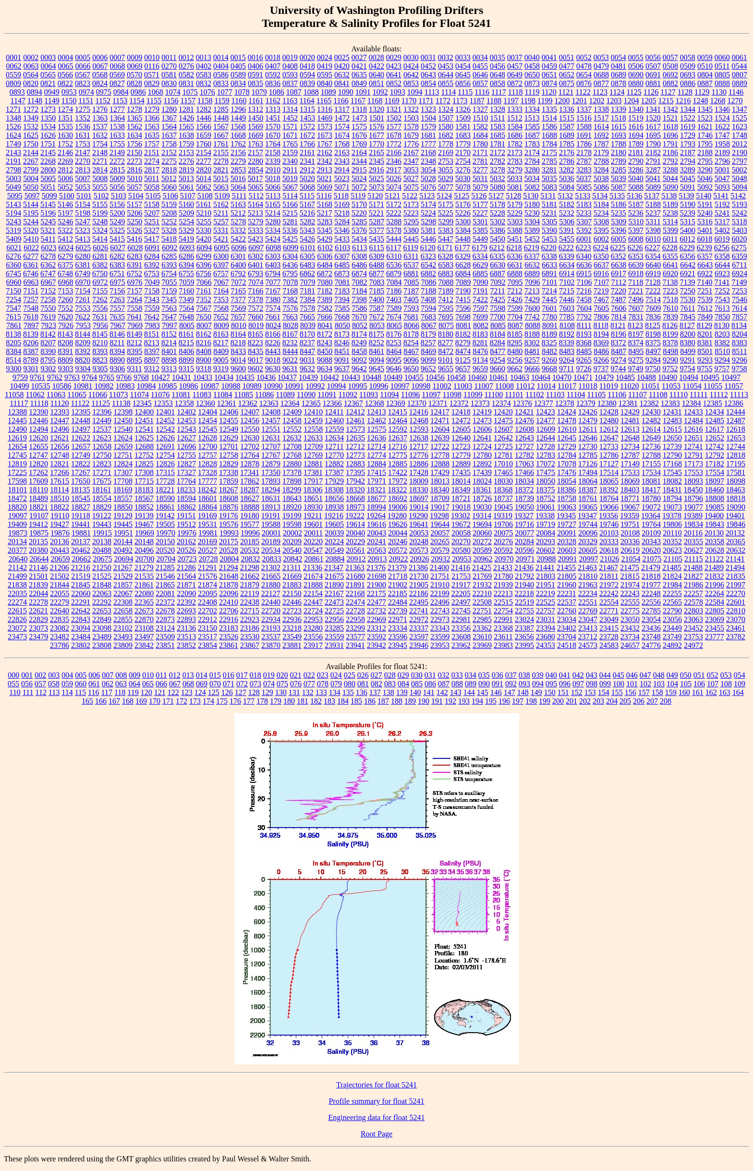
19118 (80, 516)
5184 (601, 204)
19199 (292, 516)
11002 (441, 386)
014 (201, 675)
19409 (17, 524)
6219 (531, 248)
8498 (670, 351)
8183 (480, 334)
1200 (562, 101)
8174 (359, 334)
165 (87, 701)
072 (242, 684)
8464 (393, 351)
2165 (376, 152)
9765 (106, 377)
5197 (65, 213)
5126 (478, 196)
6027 (117, 248)
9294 (722, 360)
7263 (117, 299)
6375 (65, 265)
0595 (324, 75)
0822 (65, 83)
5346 (342, 230)
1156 (170, 101)
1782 (514, 144)
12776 (418, 455)
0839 (307, 83)
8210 (100, 343)
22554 (609, 602)
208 (665, 701)
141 (429, 692)
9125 (463, 360)
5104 (136, 196)
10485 (625, 377)
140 (415, 692)
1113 (432, 92)
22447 (313, 602)
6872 (324, 273)
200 (558, 701)
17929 (334, 481)
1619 (687, 126)
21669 (292, 576)
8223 (255, 343)
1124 (616, 92)
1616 (636, 126)
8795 (48, 360)
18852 (144, 507)
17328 (207, 472)
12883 (355, 464)
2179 (601, 152)
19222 (354, 516)
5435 (376, 239)
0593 (290, 75)
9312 (151, 369)
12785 (587, 455)
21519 (80, 576)
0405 (238, 66)
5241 (722, 213)
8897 (151, 360)
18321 (376, 490)
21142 (17, 567)
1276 (100, 109)
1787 (601, 144)
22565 (672, 602)
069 (201, 684)
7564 (186, 308)
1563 (151, 126)
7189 (445, 291)
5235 (618, 213)
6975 (117, 282)
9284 (653, 360)
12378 (564, 403)
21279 (144, 567)
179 (275, 701)
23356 (461, 628)
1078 (242, 92)
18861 (165, 507)
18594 (186, 498)
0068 (117, 66)
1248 (700, 101)
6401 (255, 265)
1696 (670, 135)
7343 (151, 299)
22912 (207, 619)
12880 (292, 464)
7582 (324, 308)
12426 (587, 412)
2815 (117, 170)
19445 (123, 524)
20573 (418, 550)
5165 (272, 204)
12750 (101, 455)
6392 (151, 265)
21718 (397, 576)
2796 (722, 161)
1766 (307, 144)
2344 (359, 161)
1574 (342, 126)
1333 (514, 109)
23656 (524, 637)
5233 (584, 213)
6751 (117, 273)
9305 (100, 369)
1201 (579, 101)
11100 (493, 394)
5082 (532, 187)
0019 (290, 57)
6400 (238, 265)
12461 (355, 420)
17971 (376, 481)
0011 (168, 57)
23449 (672, 628)
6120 (428, 248)
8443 (272, 351)
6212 (497, 248)
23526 (228, 637)
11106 (616, 394)
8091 (550, 325)
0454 (463, 66)
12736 (651, 446)
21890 (334, 585)
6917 (618, 273)
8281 (480, 343)
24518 (566, 645)
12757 (207, 455)
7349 (186, 299)
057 (40, 684)
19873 (17, 533)
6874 (359, 273)
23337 (418, 628)
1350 (48, 118)
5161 (203, 204)
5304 (532, 222)
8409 (221, 351)
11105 (596, 394)
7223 (670, 291)
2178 (584, 152)
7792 (584, 317)
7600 (532, 308)
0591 (255, 75)
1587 (566, 126)
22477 (376, 602)
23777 (714, 637)
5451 (514, 239)
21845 (80, 585)
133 (321, 692)
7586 (359, 308)
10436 (266, 377)
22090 (186, 593)
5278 (238, 222)
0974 (86, 92)
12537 (101, 429)
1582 (480, 126)
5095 (15, 196)
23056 (672, 619)
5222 (393, 213)
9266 (601, 360)
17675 (101, 481)
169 (141, 701)
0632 (342, 75)
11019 (608, 386)
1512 (514, 118)
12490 (17, 429)
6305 (307, 256)
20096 (587, 533)
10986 (188, 386)
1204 (631, 101)
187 (383, 701)
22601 (735, 602)
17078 (566, 464)
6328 (445, 256)
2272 (117, 161)
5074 (393, 187)
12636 (376, 438)
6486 (359, 265)
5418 (169, 239)
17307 (123, 472)
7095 (515, 282)
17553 (693, 472)
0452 (428, 66)
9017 (255, 360)
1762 (238, 144)
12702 (249, 446)
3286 (636, 170)
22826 (17, 619)
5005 (48, 178)
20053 (418, 533)
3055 (445, 170)
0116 (152, 66)
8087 (515, 325)
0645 (463, 75)
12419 (482, 412)
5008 (100, 178)
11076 (160, 394)
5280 (272, 222)
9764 (89, 377)
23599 (439, 637)
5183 (584, 204)
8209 (82, 343)
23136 (186, 628)
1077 (224, 92)
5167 (307, 204)
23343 (439, 628)
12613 (630, 429)
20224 (334, 541)
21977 (651, 585)
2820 (203, 170)
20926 (419, 559)
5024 (359, 178)
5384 (463, 230)
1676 (359, 135)
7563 (169, 308)
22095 (207, 593)
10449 (392, 377)
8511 (739, 351)
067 (175, 684)
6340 (584, 256)
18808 (714, 498)
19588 (270, 524)
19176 (228, 516)
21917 (461, 585)
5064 (238, 187)
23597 (418, 637)
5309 (618, 222)
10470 (561, 377)
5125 (461, 196)
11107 (637, 394)
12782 (524, 455)
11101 (514, 394)
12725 (503, 446)
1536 (82, 126)
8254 (411, 343)
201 (571, 701)
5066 (272, 187)
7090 (480, 282)
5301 (480, 222)
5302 (497, 222)
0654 (584, 75)
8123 (635, 325)
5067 (290, 187)
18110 (38, 490)
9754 (687, 369)
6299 (203, 256)
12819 (17, 464)
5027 (411, 178)
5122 (409, 196)
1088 (311, 92)
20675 (102, 559)
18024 (482, 481)
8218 (238, 343)
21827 (693, 576)
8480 (514, 351)
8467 (411, 351)
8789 (30, 360)
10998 (420, 386)
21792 (524, 576)
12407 (249, 412)
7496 (636, 299)
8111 (584, 325)
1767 (324, 144)
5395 (601, 230)
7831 (636, 317)
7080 (325, 282)
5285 (359, 222)
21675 (334, 576)
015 (215, 675)
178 (262, 701)
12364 (290, 403)
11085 (243, 394)
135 (348, 692)
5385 (480, 230)
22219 (545, 593)
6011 (670, 239)
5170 (359, 204)
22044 (38, 593)
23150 (207, 628)
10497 (731, 377)
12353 (163, 403)
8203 (722, 334)
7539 (705, 299)
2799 (30, 170)
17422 (397, 472)
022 (309, 675)
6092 (169, 248)
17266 (59, 472)
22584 (714, 602)
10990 (272, 386)
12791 (693, 455)
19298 (439, 516)
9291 (687, 360)
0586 (221, 75)
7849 (705, 317)
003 (54, 675)
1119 (532, 92)
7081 (342, 282)
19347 (587, 516)
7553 (82, 308)
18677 (376, 498)
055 (13, 684)
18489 (38, 498)
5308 (601, 222)
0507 (653, 66)
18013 (439, 481)
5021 (324, 178)
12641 (482, 438)
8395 (134, 351)
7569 (238, 308)
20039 (334, 533)
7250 (687, 291)
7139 (687, 282)
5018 (272, 178)
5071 (342, 187)
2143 (13, 152)
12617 (714, 429)
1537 (100, 126)
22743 (439, 611)
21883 (292, 585)
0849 (359, 83)
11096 (410, 394)
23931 (334, 645)
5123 (427, 196)
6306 (324, 256)
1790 (653, 144)
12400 (144, 412)
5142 (738, 196)
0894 (34, 92)
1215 (666, 101)
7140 (704, 282)
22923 (249, 619)
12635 (355, 438)
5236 (636, 213)
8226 (272, 343)
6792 (238, 273)
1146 (736, 92)
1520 (653, 118)
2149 (117, 152)
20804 (229, 559)
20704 (165, 559)
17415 (376, 472)
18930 (313, 507)
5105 (153, 196)
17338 (228, 472)
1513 (532, 118)
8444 (290, 351)
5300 (463, 222)
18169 (122, 490)
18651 (313, 498)
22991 (503, 619)
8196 (618, 334)
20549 (334, 550)
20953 (461, 559)
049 (672, 675)
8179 (428, 334)
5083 (549, 187)
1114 (448, 92)
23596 (397, 637)
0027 (359, 57)
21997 (735, 585)
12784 (566, 455)
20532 (249, 550)
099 (605, 684)
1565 (186, 126)
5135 (617, 196)
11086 (264, 394)
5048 (739, 178)
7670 (359, 317)
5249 (117, 222)
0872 (514, 83)
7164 (221, 291)
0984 (121, 92)
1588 (584, 126)
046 (632, 675)
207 (652, 701)
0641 (393, 75)
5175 (445, 204)
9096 (411, 360)
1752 (65, 144)
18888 (249, 507)
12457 (270, 420)
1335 (549, 109)
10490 (667, 377)
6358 (722, 256)
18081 (651, 481)
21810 (587, 576)
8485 (584, 351)
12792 (714, 455)
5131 (548, 196)
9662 (514, 369)
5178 (497, 204)
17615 (59, 481)
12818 (735, 455)
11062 (34, 394)
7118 (635, 282)
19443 (101, 524)
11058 (14, 394)
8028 (290, 325)
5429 (324, 239)
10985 (167, 386)
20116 (693, 533)
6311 (410, 256)
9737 (600, 369)
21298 (249, 567)
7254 (13, 299)
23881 (292, 645)
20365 (735, 541)
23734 (630, 637)
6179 (479, 248)
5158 (151, 204)
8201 (705, 334)
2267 (30, 161)
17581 (735, 472)
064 (134, 684)
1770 (376, 144)
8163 (221, 334)
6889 (532, 273)
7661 (272, 317)
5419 (186, 239)
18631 (270, 498)
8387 (30, 351)
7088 (446, 282)
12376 (522, 403)
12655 (38, 446)
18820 (17, 507)
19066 (609, 507)
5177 (480, 204)
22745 (461, 611)
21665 (270, 576)
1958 (722, 144)
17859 (228, 481)
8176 (393, 334)
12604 (439, 429)
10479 (604, 377)
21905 (418, 585)
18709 (439, 498)
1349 (30, 118)
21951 (545, 585)
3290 (705, 170)
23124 (165, 628)
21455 (566, 567)
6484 (324, 265)
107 (712, 684)
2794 (687, 161)
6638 (618, 265)
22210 (482, 593)
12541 (144, 429)
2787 (584, 161)
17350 (270, 472)
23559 (334, 637)
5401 (705, 230)
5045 (687, 178)
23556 (313, 637)
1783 (532, 144)
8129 (704, 325)
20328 (566, 541)
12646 (587, 438)
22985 (482, 619)
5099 (49, 196)
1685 (497, 135)
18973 (355, 507)
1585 (532, 126)
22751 (482, 611)
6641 (670, 265)
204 (612, 701)
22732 (376, 611)
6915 (584, 273)
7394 (342, 299)
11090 (306, 394)
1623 (739, 126)
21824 (672, 576)
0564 (30, 75)
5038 (601, 178)
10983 (124, 386)
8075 (446, 325)
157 (644, 692)
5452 (532, 239)
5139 (686, 196)
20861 (313, 559)
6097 (256, 248)
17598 (17, 481)
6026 (100, 248)
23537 (270, 637)
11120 (59, 403)
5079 (480, 187)
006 (94, 675)
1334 (532, 109)
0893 (17, 92)
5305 (549, 222)
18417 (650, 490)
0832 (203, 83)
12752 (144, 455)
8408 (203, 351)
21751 (439, 576)
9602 (255, 369)
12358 (184, 403)
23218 (292, 628)
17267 (80, 472)
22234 (587, 593)
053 (726, 675)
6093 (186, 248)
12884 (376, 464)
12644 (545, 438)
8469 (428, 351)
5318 (739, 222)
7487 (618, 299)
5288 (393, 222)
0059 (705, 57)
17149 (630, 464)
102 (645, 684)
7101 (550, 282)
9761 (37, 377)
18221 (164, 490)
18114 (59, 490)
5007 (82, 178)
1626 (48, 135)
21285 (165, 567)
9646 (393, 369)
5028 (428, 178)
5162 (221, 204)
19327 (524, 516)
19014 (418, 507)
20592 (503, 550)
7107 (601, 282)
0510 (705, 66)
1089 (328, 92)
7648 (186, 317)
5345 (324, 230)
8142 (48, 334)
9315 (186, 369)
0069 (135, 66)
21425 (481, 567)
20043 (376, 533)
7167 (272, 291)
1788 (618, 144)
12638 (418, 438)
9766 (124, 377)
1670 (272, 135)
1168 (374, 101)
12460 (334, 420)
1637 (169, 135)
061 (94, 684)
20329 (587, 541)
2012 (739, 144)
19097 (17, 516)
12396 (101, 412)
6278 (48, 256)
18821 (38, 507)
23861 (228, 645)
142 (442, 692)
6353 (636, 256)
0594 (307, 75)
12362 (247, 403)
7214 (549, 291)
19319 (502, 516)
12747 (38, 455)
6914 (566, 273)
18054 (566, 481)
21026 (609, 559)
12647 (609, 438)
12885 (397, 464)
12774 (376, 455)
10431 (181, 377)
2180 (618, 152)
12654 (17, 446)
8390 (48, 351)
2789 (618, 161)
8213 (151, 343)
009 (134, 675)
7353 (221, 299)
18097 (714, 481)
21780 (503, 576)
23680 (545, 637)
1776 (411, 144)
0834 (238, 83)
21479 (650, 567)
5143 (13, 204)
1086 (276, 92)
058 (54, 684)
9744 (618, 369)
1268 (718, 101)
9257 (532, 360)
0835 (255, 83)
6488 (376, 265)
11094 (389, 394)
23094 (80, 628)
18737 (503, 498)
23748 (651, 637)
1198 (528, 101)
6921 (687, 273)
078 (322, 684)
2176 (566, 152)
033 (457, 675)
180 (289, 701)
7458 (584, 299)
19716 (524, 524)
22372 (165, 602)
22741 (418, 611)
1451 (272, 118)
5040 (636, 178)
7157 (134, 291)
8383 (739, 343)
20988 (546, 559)
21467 (608, 567)
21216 (80, 567)
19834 (693, 524)
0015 (238, 57)
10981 (82, 386)
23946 (418, 645)
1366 (151, 118)
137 (375, 692)
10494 (688, 377)
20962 (482, 559)
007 (107, 675)
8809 (65, 360)
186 (370, 701)
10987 (209, 386)
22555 (630, 602)
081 (363, 684)
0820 (30, 83)
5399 (670, 230)
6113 (359, 248)
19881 (81, 533)
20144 (123, 541)
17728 (165, 481)
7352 (203, 299)
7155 (100, 291)
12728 (545, 446)
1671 (290, 135)
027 (376, 675)
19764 (651, 524)
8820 (82, 360)
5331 (221, 230)
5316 (705, 222)
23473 (17, 637)
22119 (249, 593)
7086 (429, 282)
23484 (80, 637)
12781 (503, 455)
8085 (498, 325)
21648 (228, 576)
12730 (587, 446)
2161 (307, 152)
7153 (65, 291)
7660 (255, 317)
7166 (255, 291)
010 (148, 675)
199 (544, 701)
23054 (651, 619)
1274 (65, 109)
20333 (609, 541)
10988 (230, 386)
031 (430, 675)
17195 (735, 464)
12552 (292, 429)
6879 (393, 273)
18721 (461, 498)
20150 (165, 541)
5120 (375, 196)
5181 (549, 204)
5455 (566, 239)
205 (625, 701)
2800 (48, 170)
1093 (397, 92)
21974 (630, 585)
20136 (59, 541)
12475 (503, 420)
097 (578, 684)
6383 (117, 265)
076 (296, 684)
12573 (355, 429)
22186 (418, 593)
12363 (269, 403)
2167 (411, 152)
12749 (80, 455)
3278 (497, 170)
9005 (221, 360)
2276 (186, 161)
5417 (151, 239)
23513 (186, 637)
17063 (524, 464)
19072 (651, 507)
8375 (653, 343)
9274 (618, 360)
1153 (119, 101)
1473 (359, 118)
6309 (376, 256)
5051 (48, 187)
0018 (272, 57)
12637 (397, 438)
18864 (207, 507)
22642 (80, 611)
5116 (323, 196)
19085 (714, 507)
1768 (342, 144)
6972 (100, 282)
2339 (272, 161)
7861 (14, 325)
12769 (313, 455)
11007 (483, 386)
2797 (739, 161)
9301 (31, 369)
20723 (186, 559)
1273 (48, 109)
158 (657, 692)
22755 (524, 611)
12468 (418, 420)
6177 (462, 248)
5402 (722, 230)
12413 (376, 412)
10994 (336, 386)
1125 (633, 92)
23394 (545, 628)
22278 (38, 602)
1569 (255, 126)
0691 (653, 75)
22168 (355, 593)
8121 (618, 325)
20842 (292, 559)
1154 (136, 101)
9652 (428, 369)
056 (27, 684)
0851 (376, 83)
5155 (100, 204)
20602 (545, 550)
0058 (687, 57)
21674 (313, 576)
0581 (169, 75)
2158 (272, 152)
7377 (238, 299)
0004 (65, 57)
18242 (207, 490)
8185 (514, 334)
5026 (393, 178)
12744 (735, 446)
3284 (601, 170)
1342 (670, 109)
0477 (566, 66)
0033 (463, 57)
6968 (65, 282)
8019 (256, 325)
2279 (238, 161)
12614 (651, 429)
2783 (514, 161)
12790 (672, 455)
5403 (739, 230)
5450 (497, 239)
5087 (618, 187)
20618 (609, 550)
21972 (609, 585)
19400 (714, 516)
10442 (329, 377)
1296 (238, 109)
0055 (636, 57)
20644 (39, 559)
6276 (13, 256)
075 (282, 684)
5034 (532, 178)
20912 (355, 559)
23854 (207, 645)
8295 (514, 343)
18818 (735, 498)
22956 (334, 619)
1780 (480, 144)
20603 (566, 550)
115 (80, 692)
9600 (238, 369)
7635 (117, 317)
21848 (101, 585)
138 (388, 692)
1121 (566, 92)
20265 (439, 541)
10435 (245, 377)
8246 (342, 343)
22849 (101, 619)
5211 (220, 213)
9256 (514, 360)
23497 (144, 637)
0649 (514, 75)
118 (119, 692)
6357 (705, 256)
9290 (670, 360)
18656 (334, 498)
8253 (393, 343)
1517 (601, 118)
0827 (117, 83)
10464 (540, 377)
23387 (524, 628)
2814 (100, 170)
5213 (255, 213)
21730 (418, 576)
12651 (693, 438)
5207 (151, 213)
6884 (463, 273)
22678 (165, 611)
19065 (587, 507)
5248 (100, 222)
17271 (101, 472)
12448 (80, 420)
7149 (739, 282)
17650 (80, 481)
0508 (670, 66)
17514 (609, 472)
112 (40, 692)
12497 (80, 429)
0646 (480, 75)
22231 (566, 593)
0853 (411, 83)
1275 (82, 109)
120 (146, 692)
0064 (48, 66)
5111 (239, 196)
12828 (207, 464)
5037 (584, 178)
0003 (48, 57)
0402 (203, 66)
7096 (532, 282)
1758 (169, 144)
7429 (532, 299)
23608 (461, 637)
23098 (101, 628)
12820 (38, 464)
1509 (463, 118)
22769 (587, 611)
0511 (722, 66)
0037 (514, 57)
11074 (139, 394)
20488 (101, 550)
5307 (584, 222)
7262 (100, 299)
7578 (307, 308)
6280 (82, 256)
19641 (418, 524)
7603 (566, 308)
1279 (151, 109)
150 (550, 692)
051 (699, 675)
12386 (733, 403)
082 (376, 684)
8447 (307, 351)
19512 (186, 524)
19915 (102, 533)
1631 (82, 135)
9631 (290, 369)
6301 (238, 256)
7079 (308, 282)
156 (630, 692)
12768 (292, 455)
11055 (713, 386)
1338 (601, 109)
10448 (371, 377)
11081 (180, 394)
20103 (609, 533)
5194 (13, 213)
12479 (587, 420)
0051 (566, 57)
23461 (735, 628)
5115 (307, 196)
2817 (151, 170)
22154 (313, 593)
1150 (68, 101)
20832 (250, 559)
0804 (705, 75)
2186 (670, 152)
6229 (687, 248)
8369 (601, 343)
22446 (292, 602)
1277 (117, 109)
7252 (722, 291)
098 (591, 684)
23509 (165, 637)
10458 (456, 377)
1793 (687, 144)
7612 (705, 308)
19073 (672, 507)
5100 (66, 196)
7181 (307, 291)
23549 (292, 637)
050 (686, 675)
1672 (307, 135)
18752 (545, 498)
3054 (428, 170)
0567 (82, 75)
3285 (618, 170)
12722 (439, 446)
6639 (636, 265)
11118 (39, 403)
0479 (601, 66)
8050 (342, 325)
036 (497, 675)
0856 (463, 83)
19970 (165, 533)
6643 (705, 265)
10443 (350, 377)
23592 (376, 637)
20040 (355, 533)
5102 (101, 196)
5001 (722, 170)
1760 (203, 144)
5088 (636, 187)
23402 (566, 628)
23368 (503, 628)
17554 (714, 472)
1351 (65, 118)
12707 (270, 446)
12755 (186, 455)
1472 (342, 118)
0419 (324, 66)
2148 (100, 152)
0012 (186, 57)
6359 (739, 256)
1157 (188, 101)
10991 (294, 386)
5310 (636, 222)
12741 (693, 446)
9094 (376, 360)
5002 (739, 170)
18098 (735, 481)
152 (577, 692)
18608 (228, 498)
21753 (461, 576)
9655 (445, 369)
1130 (718, 92)
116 (93, 692)
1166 (340, 101)
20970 (503, 559)
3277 (480, 170)
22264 (714, 593)
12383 (670, 403)
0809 (13, 83)
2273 (134, 161)
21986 (693, 585)
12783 (545, 455)
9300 (14, 369)
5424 (272, 239)
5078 (463, 187)
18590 (165, 498)
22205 (461, 593)
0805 (722, 75)
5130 (530, 196)
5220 (359, 213)
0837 (290, 83)
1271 (13, 109)
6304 (290, 256)
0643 (428, 75)
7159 (169, 291)
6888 (514, 273)
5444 (393, 239)
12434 (714, 412)
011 (161, 675)
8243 (324, 343)
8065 (394, 325)
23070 (735, 619)
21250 (101, 567)
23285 (334, 628)
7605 (601, 308)
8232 (290, 343)
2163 (342, 152)
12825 (144, 464)
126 (227, 692)
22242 (609, 593)
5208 (169, 213)
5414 (100, 239)
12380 (607, 403)
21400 (439, 567)
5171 (376, 204)
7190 (463, 291)
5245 (48, 222)
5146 (65, 204)
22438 (249, 602)
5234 (601, 213)
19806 (672, 524)
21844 (59, 585)
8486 (601, 351)
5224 (428, 213)
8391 (65, 351)
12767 (270, 455)
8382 (722, 343)
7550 (48, 308)
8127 (687, 325)
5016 (238, 178)
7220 (618, 291)
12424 (566, 412)
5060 (169, 187)
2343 (342, 161)
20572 (397, 550)
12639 (439, 438)
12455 (228, 420)
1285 (221, 109)
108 (726, 684)
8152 (169, 334)
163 (724, 692)
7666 (324, 317)
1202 (597, 101)
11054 (691, 386)
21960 (566, 585)
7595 (445, 308)
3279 (514, 170)
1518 (618, 118)
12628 (207, 438)
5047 (722, 178)
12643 (524, 438)
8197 (636, 334)
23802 (80, 645)
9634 (324, 369)
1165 (323, 101)
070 (215, 684)
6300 (221, 256)
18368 (502, 490)
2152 (169, 152)
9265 (584, 360)
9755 (704, 369)
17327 (186, 472)
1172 (443, 101)
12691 (165, 446)
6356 (687, 256)
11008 (504, 386)
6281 (100, 256)
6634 (566, 265)
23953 (439, 645)
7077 (273, 282)
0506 (636, 66)
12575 (376, 429)
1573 (324, 126)
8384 (13, 351)
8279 (463, 343)
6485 (342, 265)
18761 (587, 498)
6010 (653, 239)
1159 (221, 101)
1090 (345, 92)
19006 (397, 507)
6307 (342, 256)
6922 (705, 273)
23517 (207, 637)
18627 (249, 498)
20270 (461, 541)
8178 (411, 334)
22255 (672, 593)
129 (267, 692)
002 (40, 675)
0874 (549, 83)
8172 (324, 334)
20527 (207, 550)
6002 (601, 239)
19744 (587, 524)
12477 (545, 420)
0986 (138, 92)
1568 (238, 126)
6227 (652, 248)
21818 (651, 576)
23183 (228, 628)
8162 (203, 334)
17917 (313, 481)
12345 (142, 403)
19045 (503, 507)
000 (13, 675)
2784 (532, 161)
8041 (325, 325)
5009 (117, 178)
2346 (393, 161)
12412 (355, 412)
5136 (634, 196)
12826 (165, 464)
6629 (480, 265)
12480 (609, 420)
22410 (228, 602)
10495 (709, 377)
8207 (48, 343)
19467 (144, 524)
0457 (514, 66)
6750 (100, 273)
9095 (393, 360)
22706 (228, 611)
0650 (532, 75)
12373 (480, 403)
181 (302, 701)
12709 (313, 446)
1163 (289, 101)
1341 (653, 109)
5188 (653, 204)
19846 (735, 524)
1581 (463, 126)
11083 (202, 394)
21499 (17, 576)
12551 (270, 429)
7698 (463, 317)
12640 (461, 438)
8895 (134, 360)
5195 (30, 213)
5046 (705, 178)
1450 (255, 118)
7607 (636, 308)
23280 (313, 628)
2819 (186, 170)
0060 (722, 57)
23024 (524, 619)
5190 (687, 204)
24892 (672, 645)
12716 (397, 446)
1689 (566, 135)
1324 (445, 109)
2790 (636, 161)
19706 (503, 524)
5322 (65, 230)
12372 (459, 403)
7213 (532, 291)
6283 (134, 256)
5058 (151, 187)
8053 (377, 325)
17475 (545, 472)
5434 (359, 239)
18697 (418, 498)
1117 (498, 92)
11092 (348, 394)
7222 (653, 291)
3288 (670, 170)
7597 (480, 308)
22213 (503, 593)
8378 (670, 343)
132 (308, 692)
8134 (739, 325)
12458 (292, 420)
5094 (739, 187)
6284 (151, 256)
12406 (228, 412)
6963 (31, 282)
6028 (135, 248)
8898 (169, 360)
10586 (61, 386)
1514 (549, 118)
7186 (393, 291)
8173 (342, 334)
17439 (482, 472)
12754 (165, 455)
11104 (576, 394)
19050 (524, 507)
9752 (670, 369)
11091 (326, 394)
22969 (376, 619)
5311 (652, 222)
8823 (100, 360)
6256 (721, 248)
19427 (59, 524)
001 (27, 675)
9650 (411, 369)
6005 (618, 239)
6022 (31, 248)
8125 (652, 325)
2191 (13, 161)
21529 (123, 576)
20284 (524, 541)
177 (249, 701)
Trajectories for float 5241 (376, 1085)
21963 (587, 585)
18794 (672, 498)
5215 (290, 213)
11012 (525, 386)
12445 (17, 420)
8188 (532, 334)
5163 (238, 204)
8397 (151, 351)
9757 (721, 369)
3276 (463, 170)
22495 (418, 602)
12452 (165, 420)
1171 (425, 101)
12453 (186, 420)
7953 (83, 325)
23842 (144, 645)
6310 (393, 256)
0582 (186, 75)
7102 (567, 282)
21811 (608, 576)
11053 (671, 386)
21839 (38, 585)
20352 (672, 541)
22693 (186, 611)
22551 (587, 602)
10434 (223, 377)
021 (296, 675)
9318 (203, 369)
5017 (255, 178)
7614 (739, 308)
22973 (439, 619)
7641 (134, 317)
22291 (80, 602)
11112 (719, 394)
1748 (739, 135)
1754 (100, 144)
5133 (582, 196)
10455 (414, 377)
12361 (226, 403)
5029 (445, 178)
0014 (221, 57)
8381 (705, 343)
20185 (249, 541)
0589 (238, 75)
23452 (693, 628)
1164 (306, 101)
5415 (117, 239)
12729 (566, 446)
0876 (584, 83)
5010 (134, 178)
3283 (584, 170)
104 (672, 684)
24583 (609, 645)
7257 (30, 299)
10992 (315, 386)
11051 (650, 386)
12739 (672, 446)
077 (309, 684)
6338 (549, 256)
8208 (65, 343)
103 (659, 684)
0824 (100, 83)
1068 (155, 92)
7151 (30, 291)
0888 (722, 83)
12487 (735, 420)
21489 (714, 567)
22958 (355, 619)
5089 (653, 187)
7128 (652, 282)
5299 (445, 222)
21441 (545, 567)
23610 (482, 637)
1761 (221, 144)
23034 (566, 619)
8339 (566, 343)
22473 (334, 602)
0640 (376, 75)
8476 (480, 351)
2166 (393, 152)
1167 (358, 101)
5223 (411, 213)
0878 (618, 83)
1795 (705, 144)
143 (456, 692)
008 (121, 675)
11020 (629, 386)
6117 (393, 248)
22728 (355, 611)
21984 (672, 585)
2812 (65, 170)
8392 (82, 351)
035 (484, 675)
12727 (524, 446)
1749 (13, 144)
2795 (705, 161)
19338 (545, 516)
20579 (439, 550)
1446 (203, 118)
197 (517, 701)
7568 (221, 308)
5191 (705, 204)
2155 (221, 152)
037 (511, 675)
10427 (160, 377)
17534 (651, 472)
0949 (52, 92)
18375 (545, 490)
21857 (123, 585)
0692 (670, 75)
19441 (80, 524)
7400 (376, 299)
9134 (480, 360)
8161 (186, 334)
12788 (651, 455)
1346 (722, 109)
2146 (65, 152)
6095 (221, 248)
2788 (601, 161)
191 (437, 701)
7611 (687, 308)
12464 (397, 420)
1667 (221, 135)
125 (213, 692)
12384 (691, 403)
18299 (291, 490)
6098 (273, 248)
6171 (445, 248)
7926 (65, 325)
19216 (333, 516)
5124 (444, 196)
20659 (60, 559)
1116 (481, 92)
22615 (17, 611)
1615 (618, 126)
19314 (481, 516)
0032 (445, 57)
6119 (410, 248)
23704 (566, 637)
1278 (134, 109)
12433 (693, 412)
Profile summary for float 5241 (376, 1101)
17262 (38, 472)
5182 (566, 204)
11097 (431, 394)
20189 (270, 541)
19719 (545, 524)
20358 (714, 541)
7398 (359, 299)
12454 (207, 420)
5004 (30, 178)
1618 (670, 126)
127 (240, 692)
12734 (630, 446)
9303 (65, 369)
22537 (566, 602)
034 (470, 675)
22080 (144, 593)
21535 (144, 576)
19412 (38, 524)
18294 (270, 490)
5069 (324, 187)
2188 (705, 152)
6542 (428, 265)
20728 (208, 559)
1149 (51, 101)
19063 (566, 507)
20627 (693, 550)
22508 (482, 602)
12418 (461, 412)
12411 (334, 412)
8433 (238, 351)
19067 (630, 507)
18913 (270, 507)
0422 (376, 66)
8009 (221, 325)
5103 (118, 196)
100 (618, 684)
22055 (59, 593)
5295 (411, 222)
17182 (714, 464)
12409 (292, 412)
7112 (618, 282)
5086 (601, 187)
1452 (290, 118)
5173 (411, 204)
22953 (313, 619)
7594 (428, 308)
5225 (445, 213)
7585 (342, 308)
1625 (30, 135)
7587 (376, 308)
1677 (376, 135)
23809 (123, 645)
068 (188, 684)
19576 (228, 524)
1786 (584, 144)
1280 (169, 109)
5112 (255, 196)
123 (187, 692)
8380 (687, 343)
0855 (445, 83)
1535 (65, 126)
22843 (80, 619)
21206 (59, 567)
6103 (342, 248)
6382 (100, 265)
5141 (721, 196)
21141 (735, 559)
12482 (651, 420)
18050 (545, 481)
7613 (722, 308)
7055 (169, 282)
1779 (463, 144)
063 (121, 684)
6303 (272, 256)
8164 (238, 334)
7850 (722, 317)
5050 (30, 187)
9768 (141, 377)
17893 (270, 481)
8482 (549, 351)
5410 (31, 239)
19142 (165, 516)
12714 (376, 446)
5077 (445, 187)
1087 (294, 92)
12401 (165, 412)
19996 (250, 533)
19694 (482, 524)
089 (470, 684)
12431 (672, 412)
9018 (272, 360)
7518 (670, 299)
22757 (545, 611)
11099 (472, 394)
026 (363, 675)
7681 (411, 317)
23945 (397, 645)
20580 (461, 550)
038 (524, 675)
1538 (117, 126)
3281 (549, 170)
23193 (270, 628)
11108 (658, 394)
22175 (376, 593)
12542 (165, 429)
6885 (480, 273)
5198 (82, 213)
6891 (549, 273)
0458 (532, 66)
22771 (609, 611)
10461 (498, 377)
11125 (100, 403)
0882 (670, 83)
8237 (307, 343)
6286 (186, 256)
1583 (497, 126)
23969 (482, 645)
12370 (416, 403)
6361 (30, 265)
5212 (238, 213)
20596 (524, 550)
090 (484, 684)
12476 (524, 420)
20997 (588, 559)
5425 (290, 239)
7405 (411, 299)
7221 (636, 291)
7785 (566, 317)
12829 (228, 464)
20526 (186, 550)
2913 (324, 170)
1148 (34, 101)
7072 (238, 282)
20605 (587, 550)
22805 (714, 611)
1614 (601, 126)
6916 (601, 273)
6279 (65, 256)
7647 (169, 317)
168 (128, 701)
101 (632, 684)
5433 (342, 239)
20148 (144, 541)
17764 (186, 481)
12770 (334, 455)
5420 (203, 239)
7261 (82, 299)
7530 (687, 299)
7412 (445, 299)
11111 (699, 394)
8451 (342, 351)
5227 (480, 213)
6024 (65, 248)
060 (80, 684)
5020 (307, 178)
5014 (203, 178)
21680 (355, 576)
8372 (618, 343)
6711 (739, 265)
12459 (313, 420)
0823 (82, 83)
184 (343, 701)
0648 (497, 75)
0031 (428, 57)
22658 (123, 611)
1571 (290, 126)
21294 (228, 567)
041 (565, 675)
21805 (566, 576)
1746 (705, 135)
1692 (601, 135)
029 (403, 675)
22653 (101, 611)
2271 (100, 161)
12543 (186, 429)
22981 (461, 619)
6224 (600, 248)
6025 (83, 248)
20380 (38, 550)
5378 (393, 230)
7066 (204, 282)
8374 (636, 343)
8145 (100, 334)
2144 (30, 152)
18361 (481, 490)
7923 (48, 325)
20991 (567, 559)
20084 (545, 533)
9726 (583, 369)
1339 (618, 109)
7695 (445, 317)
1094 (415, 92)
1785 (566, 144)
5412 (65, 239)
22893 (186, 619)
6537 (411, 265)
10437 (287, 377)
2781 (480, 161)
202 (585, 701)
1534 (48, 126)
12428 (609, 412)
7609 (653, 308)
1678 (393, 135)
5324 (100, 230)
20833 (271, 559)
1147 (18, 101)
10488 (646, 377)
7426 (514, 299)
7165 (238, 291)
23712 (587, 637)
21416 (460, 567)
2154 (203, 152)
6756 (203, 273)
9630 (272, 369)
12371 (438, 403)
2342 (324, 161)
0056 (653, 57)
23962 (461, 645)
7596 (463, 308)
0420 (342, 66)
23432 (630, 628)
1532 (30, 126)
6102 (325, 248)
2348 (428, 161)
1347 (739, 109)
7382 (290, 299)
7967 (117, 325)
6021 (14, 248)
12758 (228, 455)
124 (200, 692)
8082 (480, 325)
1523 (705, 118)
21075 (651, 559)
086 (430, 684)
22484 (397, 602)
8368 (584, 343)
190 (423, 701)
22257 (693, 593)
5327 (151, 230)
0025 (342, 57)
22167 (334, 593)
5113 (273, 196)
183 (329, 701)
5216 (307, 213)
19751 (630, 524)
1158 (204, 101)
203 (598, 701)
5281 (290, 222)
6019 (721, 239)
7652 (221, 317)
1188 (493, 101)
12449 (101, 420)
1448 (221, 118)
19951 (123, 533)
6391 (134, 265)
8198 (653, 334)
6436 (290, 265)
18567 (144, 498)
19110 (59, 516)
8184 (497, 334)
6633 (549, 265)
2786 (566, 161)
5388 (514, 230)
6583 (445, 265)
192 (450, 701)
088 (457, 684)
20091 (566, 533)
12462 (376, 420)
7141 (721, 282)
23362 (482, 628)
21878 (228, 585)
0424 (411, 66)
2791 (653, 161)
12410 (313, 412)
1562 (134, 126)
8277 (445, 343)
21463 (587, 567)
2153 (186, 152)
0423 (393, 66)
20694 (123, 559)
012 (175, 675)
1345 (705, 109)
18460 (714, 490)
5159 (169, 204)
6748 (65, 273)
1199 (544, 101)
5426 (307, 239)
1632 (100, 135)
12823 (101, 464)
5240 (705, 213)
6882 (428, 273)
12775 (397, 455)
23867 (249, 645)
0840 (324, 83)
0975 (103, 92)
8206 (30, 343)
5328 (169, 230)
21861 (144, 585)
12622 (80, 438)
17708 (123, 481)
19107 (39, 516)
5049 (13, 187)
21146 (38, 567)
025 (349, 675)
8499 (687, 351)
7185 (376, 291)
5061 (186, 187)
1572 (307, 126)
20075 (503, 533)
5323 (82, 230)
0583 (203, 75)
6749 (82, 273)
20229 (355, 541)
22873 (165, 619)
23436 (651, 628)
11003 (462, 386)
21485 (671, 567)
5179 (514, 204)
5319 (13, 230)
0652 (566, 75)
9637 (342, 369)
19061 (545, 507)
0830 (169, 83)
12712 (355, 446)
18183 (143, 490)
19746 (609, 524)
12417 (439, 412)
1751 (48, 144)
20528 (228, 550)
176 (235, 701)
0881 (653, 83)
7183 (342, 291)
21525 (101, 576)
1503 (411, 118)
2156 (238, 152)
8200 (687, 334)
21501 (38, 576)
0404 (221, 66)
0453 (445, 66)
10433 (202, 377)
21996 (714, 585)
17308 (144, 472)
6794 (272, 273)
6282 (117, 256)
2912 (307, 170)
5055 (100, 187)
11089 (285, 394)
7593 (411, 308)
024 (336, 675)
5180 (532, 204)
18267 (228, 490)
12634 (334, 438)
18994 (376, 507)
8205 (13, 343)
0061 (739, 57)
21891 (355, 585)
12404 (207, 412)
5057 (134, 187)
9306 (117, 369)
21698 (376, 576)
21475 (629, 567)
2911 (289, 170)
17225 (17, 472)
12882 (334, 464)
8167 (290, 334)
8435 (255, 351)
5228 (497, 213)
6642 (687, 265)
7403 (393, 299)
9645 (376, 369)
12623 (101, 438)
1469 (324, 118)
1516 (584, 118)
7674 (393, 317)
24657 (630, 645)
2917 (393, 170)
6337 (532, 256)
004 (67, 675)
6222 (566, 248)
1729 (687, 135)
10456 (435, 377)
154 (603, 692)
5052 (65, 187)
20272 (482, 541)
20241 (376, 541)
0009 (134, 57)
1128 (685, 92)
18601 (207, 498)
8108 (567, 325)
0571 (151, 75)
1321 (393, 109)
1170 (408, 101)
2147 (82, 152)
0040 (532, 57)
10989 (251, 386)
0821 (48, 83)
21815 (630, 576)
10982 (103, 386)
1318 (359, 109)
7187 (411, 291)
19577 (249, 524)
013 (188, 675)
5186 (618, 204)
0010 (151, 57)
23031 (545, 619)
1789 (636, 144)
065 (148, 684)
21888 (313, 585)
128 (254, 692)
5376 (359, 230)
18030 (503, 481)
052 (712, 675)
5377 (376, 230)
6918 (636, 273)
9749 (635, 369)
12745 (17, 455)
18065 (609, 481)
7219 (601, 291)
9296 (739, 360)
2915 (359, 170)
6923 (722, 273)
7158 (151, 291)
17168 (672, 464)
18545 (80, 498)
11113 (739, 394)
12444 (735, 412)
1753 (82, 144)
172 (181, 701)
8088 (532, 325)
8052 (359, 325)
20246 (397, 541)
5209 (186, 213)
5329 (186, 230)
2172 (497, 152)
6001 (584, 239)
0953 (69, 92)
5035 (549, 178)
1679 (411, 135)
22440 (270, 602)
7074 (256, 282)
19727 (566, 524)
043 (591, 675)
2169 (445, 152)
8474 (463, 351)
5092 (705, 187)
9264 (566, 360)
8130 (721, 325)
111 (28, 692)
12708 (292, 446)
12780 (482, 455)
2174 (532, 152)
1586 (549, 126)
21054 (630, 559)
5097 (32, 196)
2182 (653, 152)
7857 (739, 317)
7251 (705, 291)
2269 (65, 161)
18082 (672, 481)
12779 (461, 455)
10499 (19, 386)
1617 (653, 126)
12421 (524, 412)
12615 (672, 429)
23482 (59, 637)
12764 (249, 455)
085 (417, 684)
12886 (418, 464)
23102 (123, 628)
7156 (117, 291)
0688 (601, 75)
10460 (477, 377)
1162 (273, 101)
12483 (672, 420)
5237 (653, 213)
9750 (652, 369)
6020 (739, 239)
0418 (307, 66)
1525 (739, 118)
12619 (17, 438)
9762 (54, 377)
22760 (566, 611)
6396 (203, 265)
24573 (587, 645)
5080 (497, 187)
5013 (186, 178)
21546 (165, 576)
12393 (59, 412)
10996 (378, 386)
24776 (651, 645)
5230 (532, 213)
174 (208, 701)
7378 (255, 299)
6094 (204, 248)
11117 (19, 403)
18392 (608, 490)
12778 (439, 455)
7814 (618, 317)
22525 (545, 602)
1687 (532, 135)
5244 (30, 222)
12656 (59, 446)
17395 (355, 472)
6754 (169, 273)
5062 (203, 187)
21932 (482, 585)
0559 (13, 75)
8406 (186, 351)
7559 (151, 308)
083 (390, 684)
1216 (683, 101)
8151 (151, 334)
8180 (445, 334)
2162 (324, 152)
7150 (13, 291)
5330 (203, 230)
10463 (519, 377)
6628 (463, 265)
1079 (259, 92)
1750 (30, 144)
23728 (609, 637)
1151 (85, 101)
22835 (59, 619)
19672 (461, 524)
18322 (397, 490)
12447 (59, 420)
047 (645, 675)
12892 (482, 464)
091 (497, 684)
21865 (165, 585)
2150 (134, 152)
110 (14, 692)
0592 (272, 75)
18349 (460, 490)
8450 (324, 351)
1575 (359, 126)
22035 (17, 593)
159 (671, 692)
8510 (722, 351)
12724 (482, 446)
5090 (670, 187)
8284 (497, 343)
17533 (630, 472)
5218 (342, 213)
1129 (701, 92)
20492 (123, 550)
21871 (186, 585)
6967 (48, 282)
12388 (17, 412)
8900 (203, 360)
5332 (238, 230)
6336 (514, 256)
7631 (100, 317)
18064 (587, 481)
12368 (374, 403)
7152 (48, 291)
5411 (48, 239)
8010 (238, 325)
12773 (355, 455)
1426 (186, 118)
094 (538, 684)
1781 (497, 144)
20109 (651, 533)
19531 (207, 524)
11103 (555, 394)
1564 (169, 126)
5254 (186, 222)
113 (54, 692)
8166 (272, 334)
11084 (222, 394)
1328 (497, 109)
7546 (739, 299)
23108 (144, 628)
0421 (359, 66)
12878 (249, 464)
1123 (600, 92)
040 (551, 675)
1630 (65, 135)
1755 (117, 144)
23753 (693, 637)
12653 (735, 438)
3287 (653, 170)
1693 (618, 135)
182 (316, 701)
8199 (670, 334)
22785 (651, 611)
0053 (601, 57)
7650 (203, 317)
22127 (270, 593)
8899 (186, 360)
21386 (418, 567)
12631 (270, 438)
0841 (342, 83)
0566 (65, 75)
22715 (249, 611)
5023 (342, 178)
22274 (17, 602)
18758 (566, 498)
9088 (324, 360)
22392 (186, 602)
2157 (255, 152)
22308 (123, 602)
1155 (153, 101)
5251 (151, 222)
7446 (566, 299)
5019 (290, 178)
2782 (497, 161)
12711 (334, 446)
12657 (80, 446)
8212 (134, 343)
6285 (169, 256)
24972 (693, 645)
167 (114, 701)
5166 (290, 204)
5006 (65, 178)
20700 (144, 559)
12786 (609, 455)
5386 (497, 230)
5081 (514, 187)
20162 (186, 541)
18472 (17, 498)
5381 (428, 230)
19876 (60, 533)
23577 (355, 637)
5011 (151, 178)
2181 (636, 152)
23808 (101, 645)
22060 (80, 593)
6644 (722, 265)
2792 (670, 161)
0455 (480, 66)
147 (509, 692)
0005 (82, 57)
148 (523, 692)
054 (739, 675)
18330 (418, 490)
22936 (292, 619)
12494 (38, 429)
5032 (497, 178)
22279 (59, 602)
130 (281, 692)
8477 (497, 351)
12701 (228, 446)
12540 (123, 429)
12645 (566, 438)
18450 (693, 490)
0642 (411, 75)
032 (443, 675)
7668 (342, 317)
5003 (13, 178)
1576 (376, 126)
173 (195, 701)
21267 (123, 567)
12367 (353, 403)
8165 (255, 334)
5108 (205, 196)
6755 (186, 273)
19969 (144, 533)
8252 (376, 343)
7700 (497, 317)
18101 (17, 490)
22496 (439, 602)
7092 (498, 282)
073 (255, 684)
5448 (463, 239)
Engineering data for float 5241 (376, 1117)
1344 (687, 109)
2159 (290, 152)
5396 (618, 230)
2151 (151, 152)
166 (101, 701)
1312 (255, 109)
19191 (270, 516)
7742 (532, 317)
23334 (397, 628)
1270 (735, 101)
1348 (13, 118)
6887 (497, 273)
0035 (497, 57)
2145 (48, 152)
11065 (76, 394)
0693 (687, 75)
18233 (185, 490)
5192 (722, 204)
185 (356, 701)
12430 (651, 412)
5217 (324, 213)
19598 (292, 524)
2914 (342, 170)
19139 (144, 516)
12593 (418, 429)
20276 (503, 541)
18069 (630, 481)
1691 (584, 135)
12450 (123, 420)
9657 (463, 369)
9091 (342, 360)
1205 (648, 101)
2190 (739, 152)
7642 (151, 317)
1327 (480, 109)
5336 (290, 230)
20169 (207, 541)
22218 (524, 593)
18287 (249, 490)
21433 (502, 567)
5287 (376, 222)
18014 (461, 481)
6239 (704, 248)
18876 (228, 507)
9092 (359, 360)
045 (618, 675)
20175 (228, 541)
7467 (601, 299)
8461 (376, 351)
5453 (549, 239)
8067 (429, 325)
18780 (651, 498)
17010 (503, 464)
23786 (59, 645)
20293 (545, 541)
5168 (324, 204)
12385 (712, 403)
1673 (324, 135)
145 (482, 692)
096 (565, 684)
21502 (59, 576)
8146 (117, 334)
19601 (313, 524)
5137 (651, 196)
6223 (583, 248)
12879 (270, 464)
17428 (418, 472)
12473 (482, 420)
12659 (123, 446)
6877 (376, 273)
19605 (334, 524)
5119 (358, 196)
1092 (380, 92)
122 (173, 692)
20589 (482, 550)
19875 (39, 533)
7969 (135, 325)
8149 (134, 334)
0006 (100, 57)
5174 (428, 204)
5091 (687, 187)
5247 (82, 222)
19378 (671, 516)
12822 (80, 464)
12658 (101, 446)
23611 (503, 637)
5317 (722, 222)
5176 (463, 204)
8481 (532, 351)
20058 (461, 533)
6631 (514, 265)
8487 (618, 351)
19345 (566, 516)
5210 (203, 213)
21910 (439, 585)
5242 (739, 213)
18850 (123, 507)
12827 (186, 464)
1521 (670, 118)
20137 (80, 541)
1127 (667, 92)
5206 (134, 213)
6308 (359, 256)
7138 (670, 282)
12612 (609, 429)
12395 (80, 412)
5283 (324, 222)
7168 (290, 291)
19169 (207, 516)
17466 (524, 472)
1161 (255, 101)
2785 (549, 161)
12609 (545, 429)
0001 (13, 57)
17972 (397, 481)
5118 (341, 196)
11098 (452, 394)
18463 (735, 490)
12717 (418, 446)
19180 (249, 516)
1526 (13, 126)
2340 (290, 161)
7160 (186, 291)
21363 (354, 567)
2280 (255, 161)
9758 (739, 369)
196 (504, 701)
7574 (272, 308)
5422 (238, 239)
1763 (255, 144)
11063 (56, 394)
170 (154, 701)
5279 (255, 222)
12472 (461, 420)
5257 (221, 222)
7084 (394, 282)
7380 (272, 299)
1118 (515, 92)
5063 (221, 187)
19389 (693, 516)
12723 (461, 446)
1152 (103, 101)
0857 (480, 83)
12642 (503, 438)
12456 (249, 420)
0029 (393, 57)
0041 (549, 57)
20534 (270, 550)
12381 (628, 403)
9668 (549, 369)
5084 (566, 187)
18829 (101, 507)
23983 (503, 645)
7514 (653, 299)
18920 (292, 507)
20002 (292, 533)
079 (336, 684)
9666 (532, 369)
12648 (630, 438)
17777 (207, 481)
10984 (146, 386)
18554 (101, 498)
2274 (151, 161)
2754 (463, 161)
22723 (292, 611)
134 (334, 692)
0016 (255, 57)
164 (738, 692)
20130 (714, 533)
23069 (714, 619)
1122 (582, 92)
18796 (693, 498)
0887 (705, 83)
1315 (307, 109)
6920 (670, 273)
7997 (169, 325)
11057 (733, 386)
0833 (221, 83)
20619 (630, 550)
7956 (100, 325)
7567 (203, 308)
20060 (482, 533)
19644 (439, 524)
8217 (221, 343)
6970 (83, 282)
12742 (714, 446)
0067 (100, 66)
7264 (134, 299)
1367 (169, 118)
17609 (38, 481)
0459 (549, 66)
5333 (255, 230)
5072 (359, 187)
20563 (376, 550)
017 (242, 675)
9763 (72, 377)
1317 (342, 109)
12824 (123, 464)
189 (410, 701)
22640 (59, 611)
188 (396, 701)
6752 (134, 273)
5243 (13, 222)
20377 (17, 550)
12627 (186, 438)
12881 (313, 464)
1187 (476, 101)
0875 (566, 83)
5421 (221, 239)
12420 (503, 412)
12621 (59, 438)
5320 (30, 230)
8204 (739, 334)
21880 (270, 585)
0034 (480, 57)
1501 (376, 118)
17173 (693, 464)
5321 (48, 230)
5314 (670, 222)
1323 (428, 109)
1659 (203, 135)
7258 (48, 299)
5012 (169, 178)
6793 (255, 273)
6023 (48, 248)
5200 (117, 213)
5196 (48, 213)
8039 (308, 325)
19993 (229, 533)
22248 (651, 593)
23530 (249, 637)
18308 (333, 490)
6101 (308, 248)
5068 (307, 187)
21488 (693, 567)
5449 (480, 239)
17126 (587, 464)
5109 (222, 196)
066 (161, 684)
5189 (670, 204)
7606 (618, 308)
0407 (272, 66)
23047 (587, 619)
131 (294, 692)
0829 (151, 83)
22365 (144, 602)
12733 (609, 446)
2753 (445, 161)
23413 (587, 628)
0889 (739, 83)
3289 (687, 170)
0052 (584, 57)
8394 (117, 351)
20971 (524, 559)
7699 (480, 317)
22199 (439, 593)
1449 (238, 118)
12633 (313, 438)
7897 (31, 325)
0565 (48, 75)
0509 (687, 66)
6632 (532, 265)
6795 (290, 273)
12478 (566, 420)
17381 (313, 472)
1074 (173, 92)
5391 (566, 230)
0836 (272, 83)
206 (638, 701)
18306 (312, 490)
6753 (151, 273)
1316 (324, 109)
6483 (307, 265)
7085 (411, 282)
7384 (307, 299)
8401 (169, 351)
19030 (482, 507)
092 (511, 684)
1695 (653, 135)
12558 (313, 429)
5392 (584, 230)
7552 (65, 308)
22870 (144, 619)
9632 (307, 369)
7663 (290, 317)
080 (349, 684)
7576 (290, 308)
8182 (463, 334)
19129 (123, 516)
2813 (82, 170)
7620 (65, 317)
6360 (13, 265)
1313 (272, 109)
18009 (418, 481)
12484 (693, 420)
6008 (636, 239)
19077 (693, 507)
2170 (463, 152)
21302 (270, 567)
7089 (463, 282)
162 (711, 692)
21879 (249, 585)
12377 (543, 403)
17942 (355, 481)
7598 (497, 308)
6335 (497, 256)
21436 (524, 567)
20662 (81, 559)
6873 (342, 273)
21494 (735, 567)
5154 (82, 204)
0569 (117, 75)
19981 (208, 533)
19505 (165, 524)
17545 (672, 472)
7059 (186, 282)
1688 (549, 135)
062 (107, 684)
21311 (291, 567)
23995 (524, 645)
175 (222, 701)
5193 (739, 204)
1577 (393, 126)
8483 (566, 351)
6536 (393, 265)
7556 (100, 308)
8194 (601, 334)
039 (538, 675)
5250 (134, 222)
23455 (714, 628)
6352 (618, 256)
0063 (31, 66)
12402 (186, 412)
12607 (503, 429)
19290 (418, 516)
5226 (463, 213)
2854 (255, 170)
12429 (630, 412)
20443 (59, 550)
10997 (399, 386)
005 (80, 675)
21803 (545, 576)
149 (536, 692)
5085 (584, 187)
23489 (101, 637)
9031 (307, 360)
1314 (290, 109)
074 (269, 684)
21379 (397, 567)
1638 (186, 135)
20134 (17, 541)
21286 (186, 567)
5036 (566, 178)
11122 (80, 403)
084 (403, 684)
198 (531, 701)
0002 (30, 57)
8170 (307, 334)
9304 (83, 369)
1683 (463, 135)
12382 (649, 403)
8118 (601, 325)
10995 (357, 386)
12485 (714, 420)
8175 (376, 334)
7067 (221, 282)
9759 (20, 377)
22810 (735, 611)
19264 (376, 516)
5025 (376, 178)
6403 (272, 265)
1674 (342, 135)
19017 (439, 507)
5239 (687, 213)
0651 (549, 75)
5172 (393, 204)
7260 (65, 299)
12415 (397, 412)
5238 (670, 213)
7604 (584, 308)
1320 (376, 109)
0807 (739, 75)
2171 (480, 152)
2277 (203, 161)
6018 (704, 239)
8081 (463, 325)
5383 (445, 230)
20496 (144, 550)
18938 (334, 507)
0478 (584, 66)
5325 (117, 230)
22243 (630, 593)
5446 (428, 239)
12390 (38, 412)
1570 (272, 126)
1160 (238, 101)
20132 (735, 533)
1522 (687, 118)
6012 (687, 239)
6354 (653, 256)
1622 (722, 126)
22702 (207, 611)
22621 (38, 611)
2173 (514, 152)
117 (106, 692)
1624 (13, 135)
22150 (292, 593)
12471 (439, 420)
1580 (445, 126)
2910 (272, 170)
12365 (311, 403)
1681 (428, 135)
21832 (714, 576)
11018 (587, 386)
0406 (255, 66)
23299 (355, 628)
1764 (272, 144)
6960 (14, 282)
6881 (411, 273)
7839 (670, 317)
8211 (116, 343)
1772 (393, 144)
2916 (376, 170)
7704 (514, 317)
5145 (48, 204)
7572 (255, 308)
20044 (397, 533)
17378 (292, 472)
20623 (672, 550)
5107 (187, 196)
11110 (678, 394)
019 (269, 675)
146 (496, 692)
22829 (38, 619)
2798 (13, 170)
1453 (307, 118)
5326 (134, 230)
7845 (687, 317)
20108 (630, 533)
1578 (411, 126)
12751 (123, 455)
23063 (693, 619)
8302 (532, 343)
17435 (461, 472)
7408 (428, 299)
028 (390, 675)
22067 (123, 593)
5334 (272, 230)
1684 (480, 135)
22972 (418, 619)
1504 (428, 118)
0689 (618, 75)
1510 (480, 118)
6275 (739, 248)
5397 (636, 230)
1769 (359, 144)
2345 (376, 161)
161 (698, 692)
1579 (428, 126)
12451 (144, 420)
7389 (324, 299)
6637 (601, 265)
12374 (501, 403)
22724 (313, 611)
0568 (100, 75)
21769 (482, 576)
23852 (186, 645)
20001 (271, 533)
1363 (100, 118)
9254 (497, 360)
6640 (653, 265)
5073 (376, 187)
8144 (82, 334)
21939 (503, 585)
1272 (30, 109)
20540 (292, 550)
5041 (653, 178)
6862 (307, 273)
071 (228, 684)
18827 (80, 507)
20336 (630, 541)
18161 (101, 490)
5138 (669, 196)
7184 (359, 291)
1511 (497, 118)
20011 (313, 533)
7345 (169, 299)
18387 (587, 490)
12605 (461, 429)
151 (563, 692)
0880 (636, 83)
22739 (397, 611)
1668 (238, 135)
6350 (601, 256)
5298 (428, 222)
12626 (165, 438)
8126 (670, 325)
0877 (601, 83)
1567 (221, 126)
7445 (549, 299)
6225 (618, 248)
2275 (169, 161)
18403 (629, 490)
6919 (653, 273)
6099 (290, 248)
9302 (48, 369)
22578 (693, 602)
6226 (635, 248)
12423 (545, 412)
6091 (152, 248)
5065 (255, 187)
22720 (270, 611)
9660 (497, 369)
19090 (735, 507)
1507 (445, 118)
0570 (134, 75)
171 (168, 701)
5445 (411, 239)
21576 (207, 576)
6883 (445, 273)
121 (160, 692)
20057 (439, 533)
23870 (270, 645)
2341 (307, 161)
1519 (636, 118)
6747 (48, 273)
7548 (30, 308)
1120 (548, 92)
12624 (123, 438)
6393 (169, 265)
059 (67, 684)
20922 (398, 559)
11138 (121, 403)
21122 (714, 559)
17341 (249, 472)
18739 (524, 498)
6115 (376, 248)
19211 (313, 516)
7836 (653, 317)
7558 (134, 308)
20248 (418, 541)
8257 (428, 343)
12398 (123, 412)
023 (322, 675)
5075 (411, 187)
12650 (672, 438)
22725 (334, 611)
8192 (566, 334)
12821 (59, 464)
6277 (30, 256)
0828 (134, 83)
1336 (566, 109)
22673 (144, 611)
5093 (722, 187)
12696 (186, 446)
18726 (482, 498)
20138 (101, 541)
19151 (186, 516)
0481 (618, 66)
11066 (97, 394)
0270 (169, 66)
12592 (397, 429)
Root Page (376, 1134)
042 (578, 675)
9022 (290, 360)
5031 (480, 178)
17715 (144, 481)
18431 (671, 490)
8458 (359, 351)
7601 (549, 308)
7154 (82, 291)
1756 (134, 144)
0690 (636, 75)
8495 (636, 351)
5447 (445, 239)
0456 (497, 66)
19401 (735, 516)
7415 (463, 299)
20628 (714, 550)
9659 (480, 369)
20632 (735, 550)
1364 (117, 118)
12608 (524, 429)
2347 (411, 161)
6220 (549, 248)
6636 (584, 265)
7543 (722, 299)
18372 (524, 490)
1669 (255, 135)
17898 (292, 481)
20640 (17, 559)
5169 (342, 204)
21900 (376, 585)
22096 (228, 593)
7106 (584, 282)
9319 (221, 369)
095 (551, 684)
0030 (411, 57)
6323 (428, 256)
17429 (439, 472)
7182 (324, 291)
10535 (40, 386)
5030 (463, 178)
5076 (428, 187)
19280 (397, 516)
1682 (445, 135)
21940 (524, 585)
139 (402, 692)
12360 (205, 403)
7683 (428, 317)
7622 (82, 317)
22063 (101, 593)
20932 (440, 559)
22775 (630, 611)
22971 (397, 619)
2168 (428, 152)
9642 (359, 369)
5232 (566, 213)
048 (659, 675)
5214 (272, 213)
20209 (292, 541)
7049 (152, 282)
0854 (428, 83)
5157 (134, 204)
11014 (545, 386)
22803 (693, 611)
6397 (221, 265)
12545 (207, 429)
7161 (203, 291)
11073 (118, 394)
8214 (169, 343)
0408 (290, 66)
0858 (497, 83)
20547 (313, 550)
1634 (134, 135)
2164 (359, 152)
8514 (13, 360)
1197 (510, 101)
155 (617, 692)
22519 (524, 602)
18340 (439, 490)
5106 (170, 196)
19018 (461, 507)
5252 (169, 222)
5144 (30, 204)
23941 (355, 645)
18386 (566, 490)
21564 (186, 576)
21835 (735, 576)
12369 (395, 403)
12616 (693, 429)
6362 (48, 265)
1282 (203, 109)
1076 (207, 92)
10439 (308, 377)
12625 (144, 438)
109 (739, 684)
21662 (249, 576)
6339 (566, 256)
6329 (463, 256)
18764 (609, 498)
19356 (608, 516)
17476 (566, 472)
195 (491, 701)
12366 (332, 403)
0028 (376, 57)
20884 (334, 559)
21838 (17, 585)
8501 (705, 351)
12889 (461, 464)
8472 (445, 351)
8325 (549, 343)
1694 (636, 135)
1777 (428, 144)
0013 (203, 57)
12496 (59, 429)
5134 (599, 196)
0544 (739, 66)
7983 (152, 325)
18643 (292, 498)
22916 (228, 619)
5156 (117, 204)
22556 (651, 602)
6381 (82, 265)
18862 (186, 507)
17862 (249, 481)
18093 (693, 481)
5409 (14, 239)
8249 (359, 343)
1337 (584, 109)
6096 (238, 248)
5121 (392, 196)
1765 (290, 144)
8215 (186, 343)
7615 (13, 317)
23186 (249, 628)
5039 (618, 178)
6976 (135, 282)
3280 (532, 170)
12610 (566, 429)
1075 (190, 92)
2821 (221, 170)
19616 (376, 524)
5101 (84, 196)
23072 (17, 628)
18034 (524, 481)
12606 (482, 429)
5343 (307, 230)
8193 (584, 334)
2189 (722, 152)
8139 (30, 334)
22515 (503, 602)
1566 (203, 126)
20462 (80, 550)
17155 (651, 464)
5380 (411, 230)
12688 (144, 446)
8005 (186, 325)
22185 (397, 593)
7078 (290, 282)
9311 (134, 369)
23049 (609, 619)
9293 (705, 360)
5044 (670, 178)
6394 (186, 265)
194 (477, 701)
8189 (549, 334)
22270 (735, 593)
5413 (82, 239)
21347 (333, 567)
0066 (83, 66)
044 (605, 675)
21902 (397, 585)
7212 (514, 291)
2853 (238, 170)
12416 (418, 412)
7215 (566, 291)
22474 (355, 602)
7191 (480, 291)
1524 (722, 118)
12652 (714, 438)
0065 (65, 66)
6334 (480, 256)
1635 (151, 135)
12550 (249, 429)
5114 (289, 196)
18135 (80, 490)
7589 (393, 308)
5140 (703, 196)
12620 (38, 438)
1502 (393, 118)
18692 (397, 498)
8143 (65, 334)
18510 (59, 498)
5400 (687, 230)
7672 (376, 317)
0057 (670, 57)
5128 (513, 196)
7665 (307, 317)
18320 (354, 490)
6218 (514, 248)
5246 (65, 222)
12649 (651, 438)
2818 (169, 170)
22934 (270, 619)
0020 (307, 57)
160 (684, 692)
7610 (670, 308)
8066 (411, 325)
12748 (59, 455)
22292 (101, 602)
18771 (630, 498)
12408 (270, 412)
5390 (549, 230)
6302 (255, 256)
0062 (14, 66)
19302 (460, 516)
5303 (514, 222)
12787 (630, 455)
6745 (13, 273)
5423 (255, 239)
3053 (411, 170)
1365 (134, 118)
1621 (705, 126)
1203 (614, 101)
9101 (445, 360)
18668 (355, 498)
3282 (566, 170)
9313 (169, 369)
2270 (82, 161)
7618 (30, 317)
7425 (497, 299)
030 (417, 675)
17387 (334, 472)
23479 (38, 637)
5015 (221, 178)
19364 (650, 516)
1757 (151, 144)
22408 (207, 602)
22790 (672, 611)
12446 (38, 420)
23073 (38, 628)
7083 (377, 282)
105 (686, 684)
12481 (630, 420)
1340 (636, 109)
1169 (391, 101)
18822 (59, 507)
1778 (445, 144)
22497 (461, 602)
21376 (376, 567)
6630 (497, 265)
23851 (165, 645)
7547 (13, 308)
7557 (117, 308)
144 (469, 692)
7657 (238, 317)
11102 (534, 394)
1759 (186, 144)
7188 (428, 291)
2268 (48, 161)
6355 (670, 256)
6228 (670, 248)
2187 (687, 152)
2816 (134, 170)
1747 (722, 135)
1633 (117, 135)
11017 (567, 386)
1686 (514, 135)
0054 (618, 57)
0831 (186, 83)
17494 (587, 472)
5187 (636, 204)
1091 (363, 92)
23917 (313, 645)
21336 (312, 567)
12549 (228, 429)
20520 (165, 550)
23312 (376, 628)
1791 (670, 144)
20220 (313, 541)
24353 (545, 645)
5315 (687, 222)
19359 (629, 516)
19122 (101, 516)
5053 (82, 187)
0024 (324, 57)
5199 (100, 213)
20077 (524, 533)
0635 (359, 75)
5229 (514, 213)
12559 (334, 429)
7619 (48, 317)
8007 (204, 325)
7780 (549, 317)
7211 (497, 291)
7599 (514, 308)
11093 (368, 394)
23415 (609, 628)
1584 (514, 126)
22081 (165, 593)
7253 (739, 291)
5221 (376, 213)
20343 (651, 541)
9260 (549, 360)
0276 (186, 66)
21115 (693, 559)
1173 (459, 101)
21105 (672, 559)
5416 (134, 239)
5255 (203, 222)
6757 (221, 273)
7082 (359, 282)
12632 (292, 438)
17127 (609, 464)
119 (132, 692)
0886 (687, 83)
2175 (549, 152)
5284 (342, 222)
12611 (587, 429)
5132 (565, 196)
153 (590, 692)
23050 (630, 619)
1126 (651, 92)
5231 (549, 213)
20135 (38, 541)
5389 (532, 230)
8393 (100, 351)
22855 (123, 619)
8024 (273, 325)
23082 (59, 628)
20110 (672, 533)
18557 (123, 498)
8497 (653, 351)
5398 (653, 230)
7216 (584, 291)
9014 (238, 360)
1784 (549, 144)
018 (255, 675)
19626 (397, 524)
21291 (207, 567)
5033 (514, 178)
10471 (583, 377)
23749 (672, 637)
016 (228, 675)
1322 (411, 109)
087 (443, 684)
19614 (355, 524)
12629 (228, 438)
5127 (496, 196)
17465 (503, 472)
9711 (566, 369)
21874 (207, 585)
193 (464, 701)
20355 (693, 541)
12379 (585, 403)
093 (524, 684)
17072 (545, 464)
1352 (82, 118)
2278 (221, 161)
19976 (186, 533)
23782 (735, 637)
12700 (207, 446)
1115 (465, 92)
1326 (463, 109)
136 (361, 692)
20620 (651, 550)
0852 (393, 83)
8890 (117, 360)
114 (67, 692)
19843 (714, 524)
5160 (186, 204)
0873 (532, 83)
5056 (117, 187)
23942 (376, 645)
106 (699, 684)
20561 (355, 550)
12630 (249, 438)
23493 (123, 637)
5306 (566, 222)
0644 (445, 75)
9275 (636, 360)
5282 (307, 222)
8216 (203, 343)
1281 (186, 109)
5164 (255, 204)
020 (282, 675)
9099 (428, 360)
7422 (480, 299)
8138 (13, 334)
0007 (117, 57)
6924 (739, 273)
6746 (30, 273)
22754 (503, 611)
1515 (566, 118)
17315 (165, 472)
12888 (439, 464)
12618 (735, 429)
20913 (377, 559)
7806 (601, 317)
